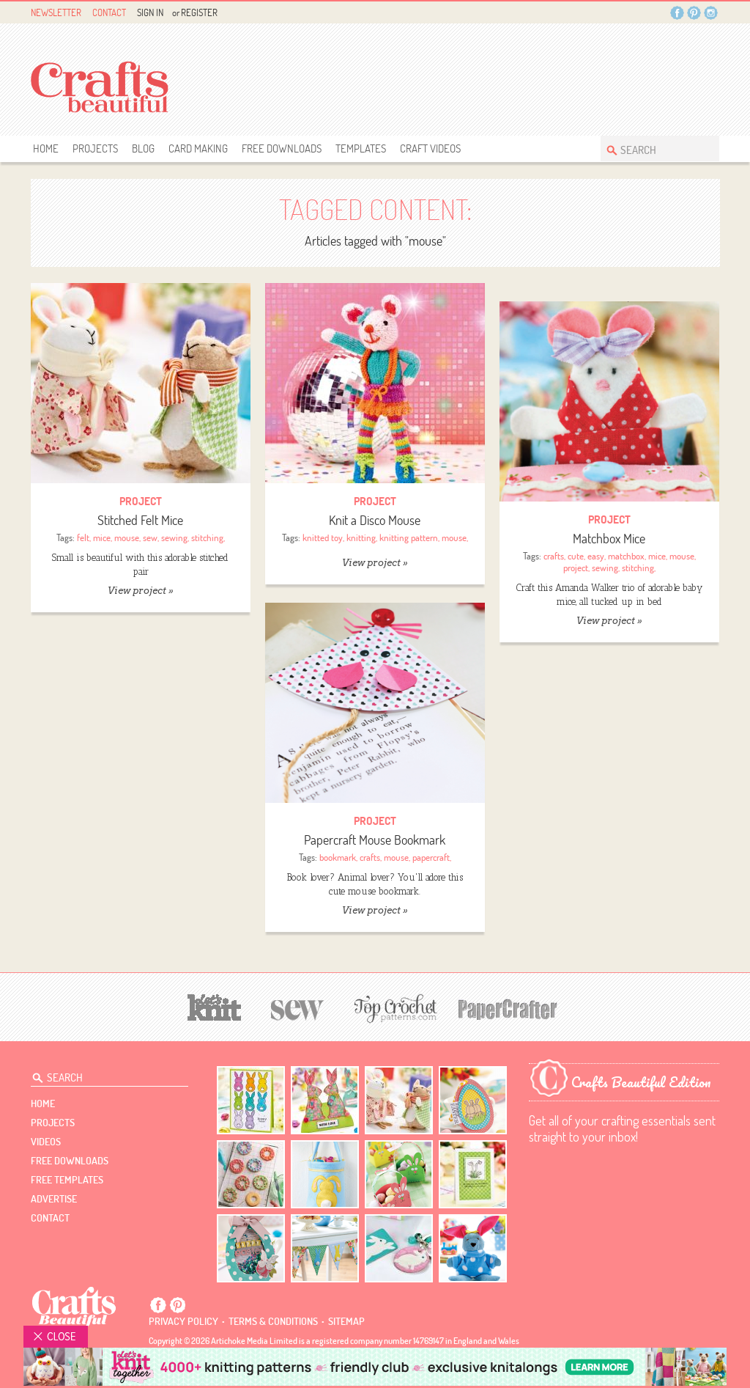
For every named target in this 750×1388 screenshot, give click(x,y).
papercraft (431, 857)
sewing (174, 537)
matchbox (626, 556)
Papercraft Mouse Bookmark (374, 839)
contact (50, 1217)
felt (83, 537)
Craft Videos (430, 148)
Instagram (711, 13)
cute (576, 556)
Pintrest (694, 13)
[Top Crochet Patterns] (393, 1008)
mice (102, 537)
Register (199, 12)
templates (360, 148)
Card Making (198, 148)
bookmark (337, 857)
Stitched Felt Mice (140, 520)
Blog (143, 148)
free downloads (282, 148)
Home (46, 148)
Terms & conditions (273, 1321)
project (575, 567)
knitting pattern (408, 537)
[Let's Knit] (214, 1006)
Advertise (54, 1198)
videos (46, 1141)
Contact (109, 12)
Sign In (150, 12)
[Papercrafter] (507, 1008)
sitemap (346, 1321)
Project (140, 501)
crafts (553, 556)
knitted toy (322, 537)
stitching (207, 537)
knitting (361, 537)
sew (150, 537)
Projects (95, 148)
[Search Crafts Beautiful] (653, 148)
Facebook (677, 13)
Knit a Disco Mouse (374, 520)
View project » (140, 590)
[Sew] (298, 1008)
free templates (67, 1179)
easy (595, 556)
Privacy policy (183, 1321)
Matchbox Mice (609, 538)
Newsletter (56, 12)
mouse (126, 537)
